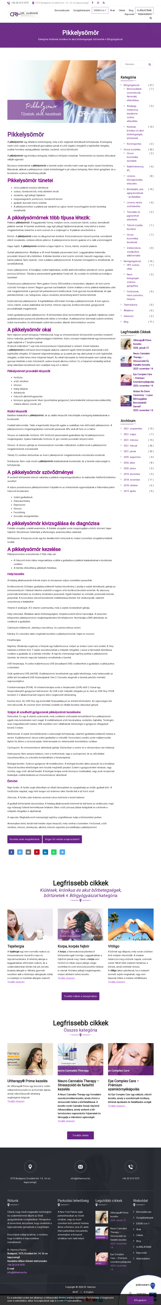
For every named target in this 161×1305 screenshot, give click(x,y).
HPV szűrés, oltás (133, 267)
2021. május (130, 434)
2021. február (130, 445)
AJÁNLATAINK (144, 10)
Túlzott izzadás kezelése (135, 227)
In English (88, 1292)
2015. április (130, 491)
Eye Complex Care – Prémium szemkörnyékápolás (143, 378)
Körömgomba (134, 143)
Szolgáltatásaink (79, 10)
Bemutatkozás (59, 10)
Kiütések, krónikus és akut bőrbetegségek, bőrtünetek (135, 132)
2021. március (131, 440)
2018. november (132, 479)
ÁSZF (75, 1292)
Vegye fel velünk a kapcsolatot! (62, 839)
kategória (80, 893)
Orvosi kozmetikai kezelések (132, 238)
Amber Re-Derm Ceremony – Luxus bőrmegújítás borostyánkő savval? (143, 399)
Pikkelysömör (25, 134)
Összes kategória (80, 1030)
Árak (111, 10)
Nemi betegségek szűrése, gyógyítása (133, 280)
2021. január (130, 451)
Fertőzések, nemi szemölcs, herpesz (135, 295)
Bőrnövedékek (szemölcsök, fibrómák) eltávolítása (134, 95)
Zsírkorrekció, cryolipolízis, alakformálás (134, 252)
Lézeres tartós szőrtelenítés (134, 204)
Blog (130, 10)
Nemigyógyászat (132, 261)
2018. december (132, 474)
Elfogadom (140, 1300)
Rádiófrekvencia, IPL (135, 168)
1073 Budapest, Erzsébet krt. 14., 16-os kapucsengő (62, 2)
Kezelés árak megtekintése (25, 839)
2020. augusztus (132, 457)
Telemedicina (130, 304)
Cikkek (121, 10)
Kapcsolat (129, 14)
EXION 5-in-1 (98, 10)
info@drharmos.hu (80, 1179)
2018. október (131, 485)
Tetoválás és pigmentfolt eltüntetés (133, 216)
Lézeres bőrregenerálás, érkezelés (135, 180)
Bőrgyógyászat (131, 85)
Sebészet (128, 316)
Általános (128, 310)
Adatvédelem (145, 14)
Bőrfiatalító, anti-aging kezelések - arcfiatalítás (135, 193)
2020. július (129, 462)
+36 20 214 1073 (130, 1179)
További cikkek (80, 1136)
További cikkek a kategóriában (80, 997)
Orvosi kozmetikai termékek (132, 157)
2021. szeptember (133, 428)
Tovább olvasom (16, 982)
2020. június (130, 468)
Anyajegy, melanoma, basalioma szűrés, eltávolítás (132, 114)
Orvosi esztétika (132, 149)
